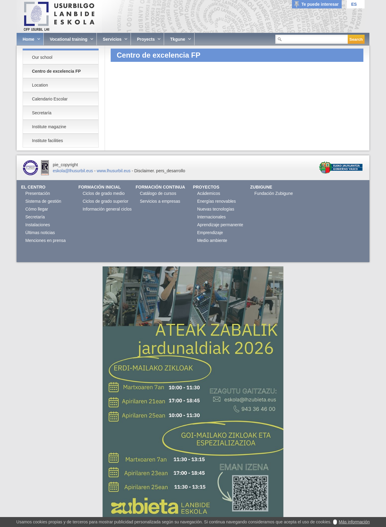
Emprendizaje (210, 232)
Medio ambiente (212, 240)
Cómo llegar (36, 209)
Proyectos (206, 187)
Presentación (37, 193)
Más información (354, 521)
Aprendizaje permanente (220, 224)
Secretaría (35, 216)
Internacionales (211, 216)
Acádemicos (208, 193)
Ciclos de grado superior (105, 201)
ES (354, 4)
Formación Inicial (99, 187)
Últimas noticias (40, 232)
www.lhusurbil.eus (114, 170)
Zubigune (261, 187)
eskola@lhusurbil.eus (73, 170)
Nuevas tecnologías (215, 209)
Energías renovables (216, 201)
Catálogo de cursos (158, 193)
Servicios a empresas (160, 201)
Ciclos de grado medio (104, 193)
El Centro (33, 187)
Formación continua (160, 187)
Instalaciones (37, 224)
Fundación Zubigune (274, 193)
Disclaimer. (144, 170)
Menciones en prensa (45, 240)
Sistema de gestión (43, 201)
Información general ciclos (107, 209)
